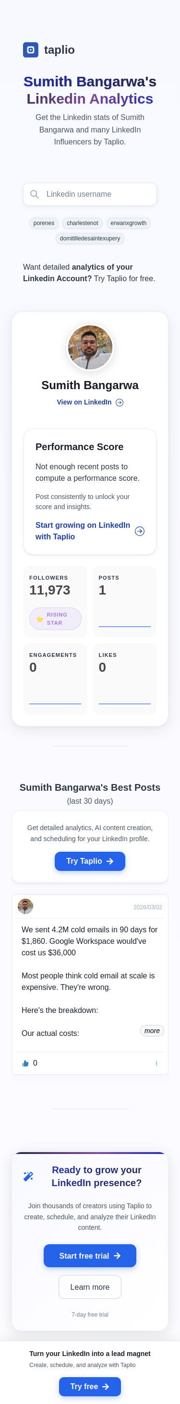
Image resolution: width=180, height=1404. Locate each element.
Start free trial (89, 1256)
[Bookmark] (156, 1063)
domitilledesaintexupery (90, 238)
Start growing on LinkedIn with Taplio (90, 531)
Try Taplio (89, 861)
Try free (90, 1386)
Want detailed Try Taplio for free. (89, 273)
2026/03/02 (147, 907)
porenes (44, 223)
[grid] (90, 987)
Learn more (90, 1287)
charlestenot (82, 223)
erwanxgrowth (129, 223)
